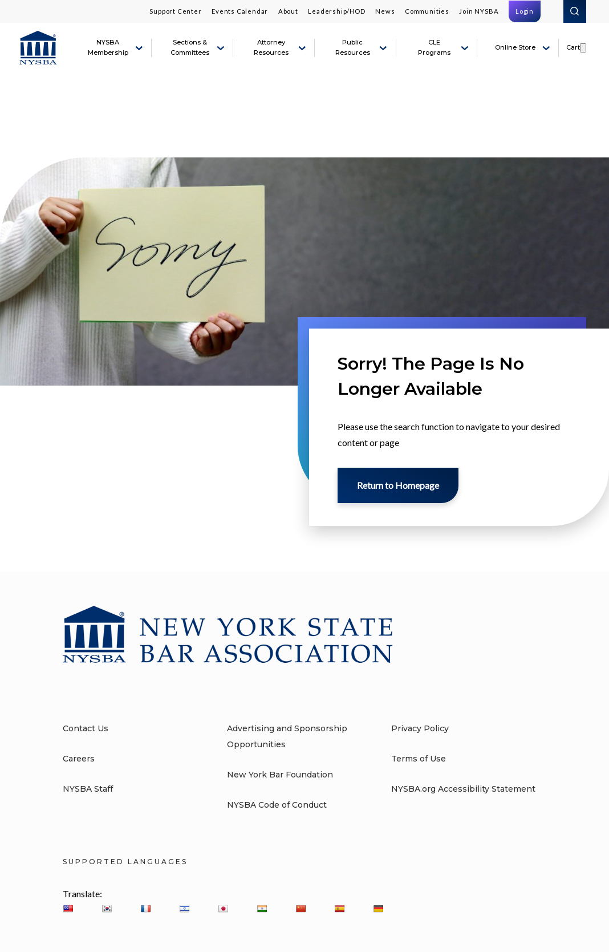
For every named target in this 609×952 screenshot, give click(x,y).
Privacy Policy (420, 728)
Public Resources (352, 47)
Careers (79, 759)
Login (524, 11)
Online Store (515, 47)
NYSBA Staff (88, 789)
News (385, 11)
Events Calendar (240, 11)
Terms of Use (418, 759)
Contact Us (85, 728)
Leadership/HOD (336, 11)
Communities (427, 11)
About (288, 11)
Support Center (175, 11)
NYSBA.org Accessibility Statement (463, 789)
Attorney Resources (271, 47)
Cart (573, 47)
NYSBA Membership (108, 47)
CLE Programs (434, 47)
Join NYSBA (478, 11)
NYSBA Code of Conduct (277, 805)
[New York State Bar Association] (38, 48)
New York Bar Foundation (280, 774)
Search (574, 11)
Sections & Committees (189, 47)
